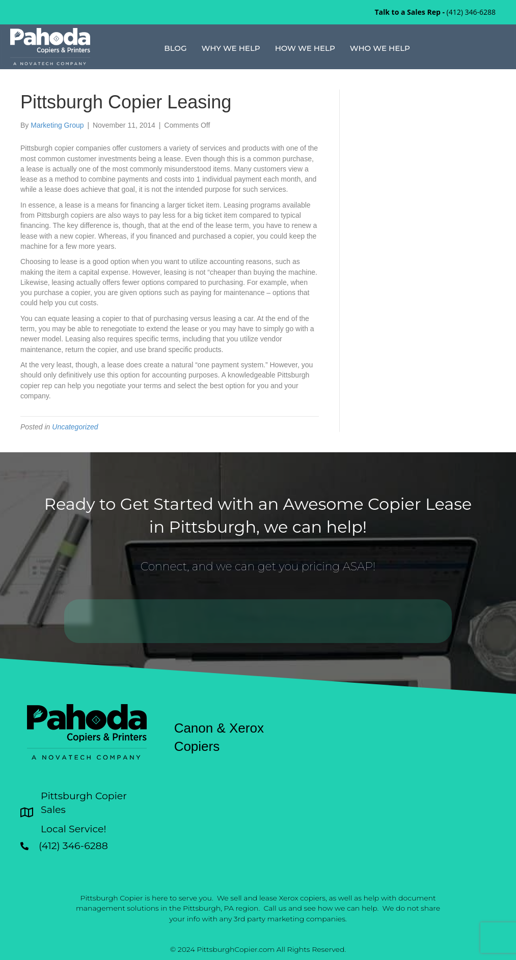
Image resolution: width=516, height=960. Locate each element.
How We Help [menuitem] (305, 48)
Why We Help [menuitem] (231, 48)
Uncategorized (75, 427)
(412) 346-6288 (471, 12)
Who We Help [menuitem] (380, 48)
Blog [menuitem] (175, 48)
